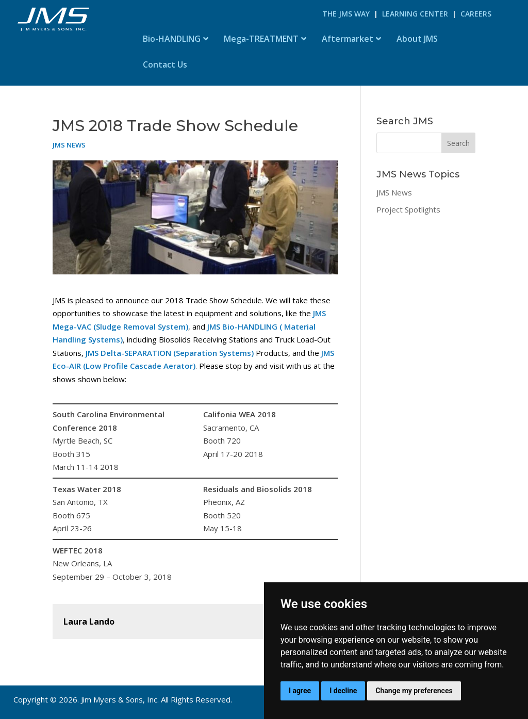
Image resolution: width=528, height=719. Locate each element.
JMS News (69, 145)
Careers (475, 14)
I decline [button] (343, 691)
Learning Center (415, 14)
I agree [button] (300, 691)
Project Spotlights (408, 209)
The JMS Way (346, 14)
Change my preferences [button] (413, 691)
